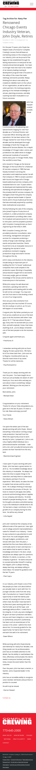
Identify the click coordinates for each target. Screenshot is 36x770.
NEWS (29, 739)
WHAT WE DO (7, 735)
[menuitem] (30, 4)
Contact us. (7, 698)
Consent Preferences (16, 759)
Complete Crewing (8, 42)
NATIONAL (7, 739)
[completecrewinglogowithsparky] (15, 4)
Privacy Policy (6, 759)
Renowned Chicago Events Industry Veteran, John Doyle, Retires (18, 29)
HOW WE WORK (19, 735)
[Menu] (30, 4)
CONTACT (6, 743)
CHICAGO (29, 735)
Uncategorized (20, 40)
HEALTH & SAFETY (19, 739)
